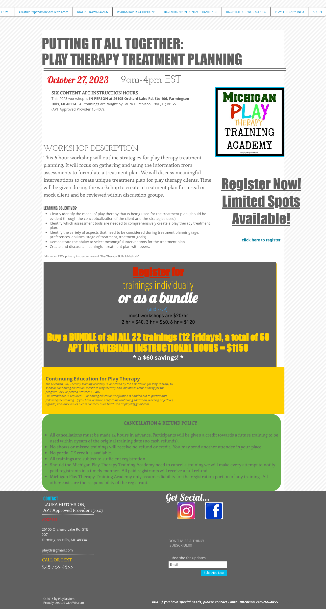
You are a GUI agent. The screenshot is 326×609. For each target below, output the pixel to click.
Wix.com (78, 603)
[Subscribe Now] (214, 573)
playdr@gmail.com (136, 404)
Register (151, 271)
